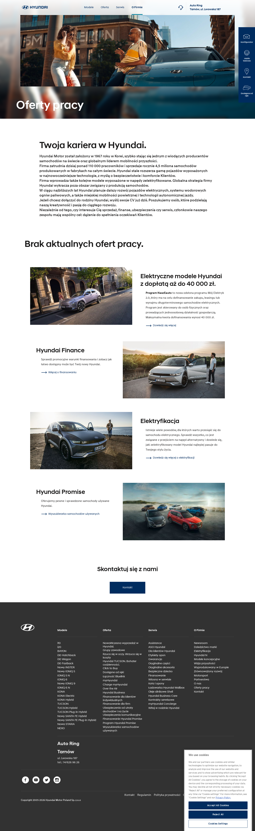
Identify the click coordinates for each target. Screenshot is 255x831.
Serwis (120, 7)
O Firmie (137, 7)
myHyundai (110, 680)
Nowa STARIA (66, 724)
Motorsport (201, 675)
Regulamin (144, 795)
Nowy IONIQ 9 (66, 683)
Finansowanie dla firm (116, 704)
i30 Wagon (64, 659)
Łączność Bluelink (114, 676)
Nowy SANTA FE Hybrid (72, 716)
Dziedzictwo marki (205, 647)
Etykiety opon (156, 655)
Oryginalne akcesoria (161, 667)
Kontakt (127, 587)
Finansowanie (157, 675)
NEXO (61, 728)
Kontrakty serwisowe (161, 700)
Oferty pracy (201, 687)
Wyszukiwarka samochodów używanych (121, 728)
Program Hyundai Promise (119, 723)
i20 (59, 647)
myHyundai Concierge (162, 704)
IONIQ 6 (62, 679)
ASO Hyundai (156, 647)
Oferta (105, 7)
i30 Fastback (65, 663)
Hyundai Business (114, 692)
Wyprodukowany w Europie (211, 667)
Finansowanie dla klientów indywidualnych (119, 698)
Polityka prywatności (167, 795)
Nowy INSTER (66, 667)
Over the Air (110, 688)
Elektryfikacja (202, 651)
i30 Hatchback (66, 655)
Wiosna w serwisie (159, 679)
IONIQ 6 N (63, 687)
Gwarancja (155, 659)
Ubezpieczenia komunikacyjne (122, 715)
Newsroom (201, 643)
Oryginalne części (159, 663)
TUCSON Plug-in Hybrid (72, 712)
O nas (197, 683)
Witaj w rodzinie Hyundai (163, 708)
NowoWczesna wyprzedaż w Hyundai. (120, 644)
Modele (89, 7)
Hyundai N (200, 655)
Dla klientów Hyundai (161, 651)
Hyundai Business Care (162, 696)
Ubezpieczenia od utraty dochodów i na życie (118, 709)
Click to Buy (110, 668)
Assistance (155, 643)
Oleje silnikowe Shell (160, 691)
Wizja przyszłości (204, 663)
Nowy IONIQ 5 (66, 671)
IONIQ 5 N (63, 675)
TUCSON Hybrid (67, 708)
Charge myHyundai (115, 684)
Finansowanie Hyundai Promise (122, 719)
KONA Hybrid (65, 700)
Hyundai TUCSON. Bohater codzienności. (119, 663)
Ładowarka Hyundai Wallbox (166, 687)
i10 (59, 643)
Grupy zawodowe (114, 650)
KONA (61, 691)
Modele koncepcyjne (207, 659)
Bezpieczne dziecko (160, 671)
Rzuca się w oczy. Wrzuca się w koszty (122, 656)
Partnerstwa (201, 679)
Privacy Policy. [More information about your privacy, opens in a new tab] (223, 819)
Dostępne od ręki (113, 672)
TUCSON (62, 704)
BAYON (61, 651)
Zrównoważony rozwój (208, 671)
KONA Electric (65, 696)
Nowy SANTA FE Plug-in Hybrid (76, 720)
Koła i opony (156, 683)
